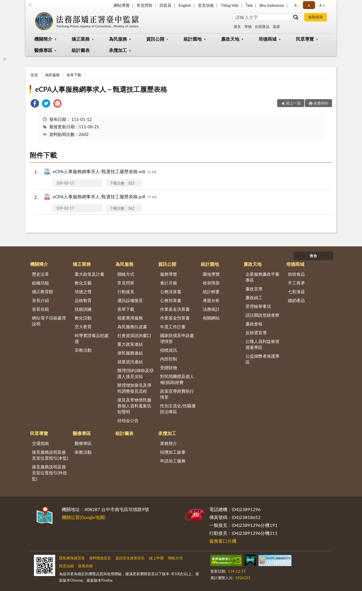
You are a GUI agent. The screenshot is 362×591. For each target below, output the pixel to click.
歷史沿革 (40, 274)
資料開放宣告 (100, 558)
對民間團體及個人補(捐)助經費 (177, 379)
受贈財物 (168, 367)
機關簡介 (43, 39)
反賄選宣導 (256, 332)
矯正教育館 (42, 291)
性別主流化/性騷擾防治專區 (178, 408)
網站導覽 (122, 5)
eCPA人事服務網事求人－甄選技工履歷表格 (101, 89)
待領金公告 (128, 420)
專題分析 (211, 300)
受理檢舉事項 (258, 306)
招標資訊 (168, 350)
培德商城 (267, 39)
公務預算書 (170, 300)
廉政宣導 (253, 288)
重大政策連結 (130, 344)
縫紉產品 (296, 300)
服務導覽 (168, 274)
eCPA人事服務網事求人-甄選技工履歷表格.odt (104, 172)
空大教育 (83, 326)
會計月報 (168, 282)
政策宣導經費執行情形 (177, 393)
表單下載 (73, 75)
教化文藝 (83, 282)
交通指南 (40, 443)
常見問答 (144, 5)
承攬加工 (118, 50)
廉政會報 (253, 323)
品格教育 (83, 300)
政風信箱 (85, 566)
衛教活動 (83, 452)
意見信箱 (206, 5)
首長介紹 (40, 300)
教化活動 (83, 317)
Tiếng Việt (230, 5)
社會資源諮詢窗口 (134, 335)
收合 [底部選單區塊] (313, 255)
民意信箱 (66, 566)
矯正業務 (81, 39)
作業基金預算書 (175, 317)
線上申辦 (156, 558)
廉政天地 (230, 39)
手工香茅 (296, 282)
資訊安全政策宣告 (130, 558)
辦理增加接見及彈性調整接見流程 (134, 388)
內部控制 (168, 358)
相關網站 (211, 317)
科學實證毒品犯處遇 (92, 338)
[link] (35, 104)
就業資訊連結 (130, 361)
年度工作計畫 (173, 326)
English (184, 5)
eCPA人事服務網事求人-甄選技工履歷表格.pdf (104, 197)
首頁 (34, 75)
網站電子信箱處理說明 (49, 320)
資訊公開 (155, 39)
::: (30, 4)
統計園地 (193, 39)
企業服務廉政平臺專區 (262, 277)
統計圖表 (81, 50)
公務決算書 (170, 291)
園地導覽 (211, 274)
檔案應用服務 (130, 317)
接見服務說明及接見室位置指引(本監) (50, 454)
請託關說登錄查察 (262, 315)
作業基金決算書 (175, 309)
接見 (237, 26)
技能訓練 (83, 309)
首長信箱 (40, 309)
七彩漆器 (296, 291)
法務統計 (211, 309)
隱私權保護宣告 (72, 558)
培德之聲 (83, 291)
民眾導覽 (305, 39)
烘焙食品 (296, 274)
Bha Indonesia (272, 5)
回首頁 (165, 5)
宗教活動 (83, 350)
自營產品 (262, 26)
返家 (276, 26)
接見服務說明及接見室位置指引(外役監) (49, 472)
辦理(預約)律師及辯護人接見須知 (135, 373)
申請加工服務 (173, 460)
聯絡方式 (125, 274)
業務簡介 (168, 443)
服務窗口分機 (222, 541)
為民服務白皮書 (132, 326)
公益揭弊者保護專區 (262, 358)
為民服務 (118, 39)
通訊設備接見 (130, 300)
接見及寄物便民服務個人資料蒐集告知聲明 (134, 405)
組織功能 (40, 282)
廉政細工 (253, 297)
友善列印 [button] (321, 103)
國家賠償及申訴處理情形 (177, 338)
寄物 (248, 26)
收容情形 (211, 282)
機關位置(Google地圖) (83, 517)
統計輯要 (211, 291)
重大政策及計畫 (89, 274)
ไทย (249, 5)
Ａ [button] (309, 5)
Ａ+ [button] (321, 5)
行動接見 (125, 291)
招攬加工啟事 (173, 452)
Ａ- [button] (296, 5)
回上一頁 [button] (293, 103)
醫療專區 (43, 50)
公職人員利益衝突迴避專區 (262, 344)
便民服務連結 (130, 352)
